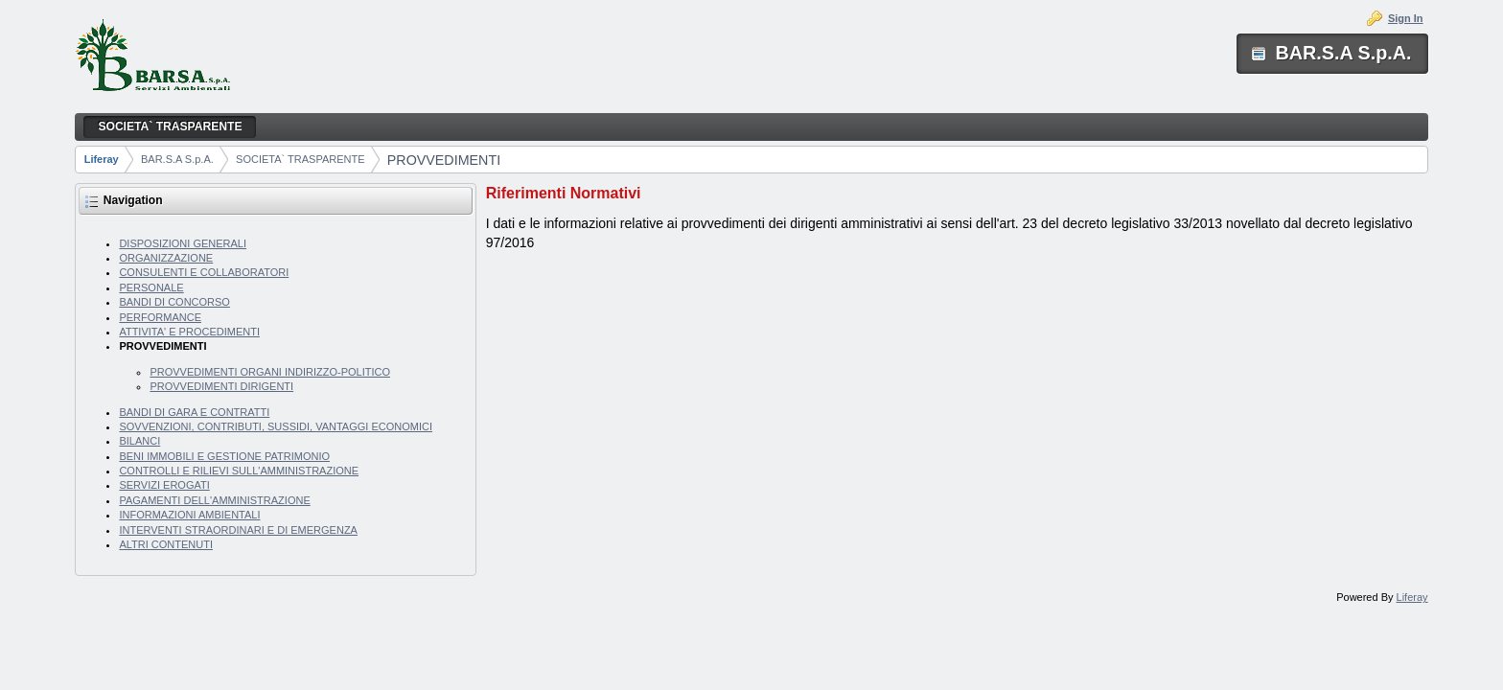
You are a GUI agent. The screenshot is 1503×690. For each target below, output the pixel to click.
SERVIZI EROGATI (164, 485)
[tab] (957, 193)
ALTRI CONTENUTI (166, 544)
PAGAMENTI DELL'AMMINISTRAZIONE (214, 500)
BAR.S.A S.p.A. (177, 159)
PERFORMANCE (160, 317)
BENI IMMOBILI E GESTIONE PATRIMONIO (224, 456)
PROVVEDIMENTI (443, 160)
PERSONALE (151, 287)
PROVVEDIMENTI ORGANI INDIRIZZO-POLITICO (270, 372)
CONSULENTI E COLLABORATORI (204, 272)
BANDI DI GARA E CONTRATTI (194, 412)
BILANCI (139, 441)
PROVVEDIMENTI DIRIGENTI (221, 386)
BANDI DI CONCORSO (174, 302)
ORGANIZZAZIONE (166, 258)
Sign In (1405, 18)
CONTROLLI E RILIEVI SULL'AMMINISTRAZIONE (238, 470)
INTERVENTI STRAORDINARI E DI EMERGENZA (238, 530)
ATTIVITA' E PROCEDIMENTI (189, 331)
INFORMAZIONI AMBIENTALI (189, 514)
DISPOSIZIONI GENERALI (182, 243)
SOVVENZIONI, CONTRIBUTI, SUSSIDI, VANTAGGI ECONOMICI (275, 426)
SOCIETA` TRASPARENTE (300, 159)
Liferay (101, 159)
